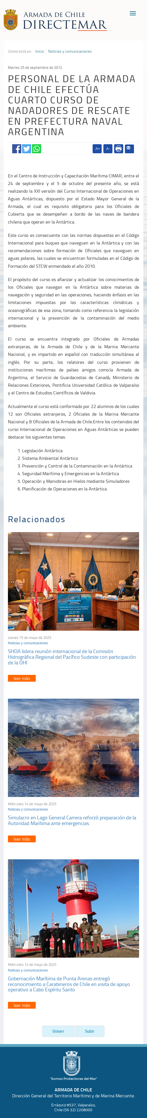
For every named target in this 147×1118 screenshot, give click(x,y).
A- (108, 148)
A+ (97, 148)
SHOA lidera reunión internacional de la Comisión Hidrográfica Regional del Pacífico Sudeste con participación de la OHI (72, 657)
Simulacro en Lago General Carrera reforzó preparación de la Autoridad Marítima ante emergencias (72, 820)
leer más (22, 678)
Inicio (39, 51)
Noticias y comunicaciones (70, 51)
